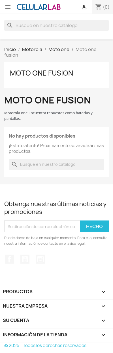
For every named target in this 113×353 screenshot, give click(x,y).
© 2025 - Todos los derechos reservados (45, 345)
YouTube (24, 259)
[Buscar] (56, 25)
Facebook (9, 259)
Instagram (40, 259)
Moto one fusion (41, 73)
